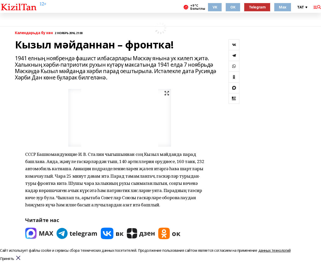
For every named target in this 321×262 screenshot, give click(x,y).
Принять (7, 259)
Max (282, 7)
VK (215, 7)
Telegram (257, 7)
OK (232, 7)
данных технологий (274, 250)
